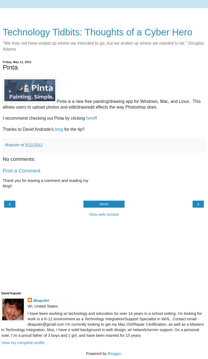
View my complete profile (23, 343)
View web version (104, 214)
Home (104, 204)
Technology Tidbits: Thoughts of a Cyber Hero (97, 32)
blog (59, 129)
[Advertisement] (104, 15)
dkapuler (41, 300)
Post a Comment (21, 171)
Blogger (114, 353)
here (90, 118)
